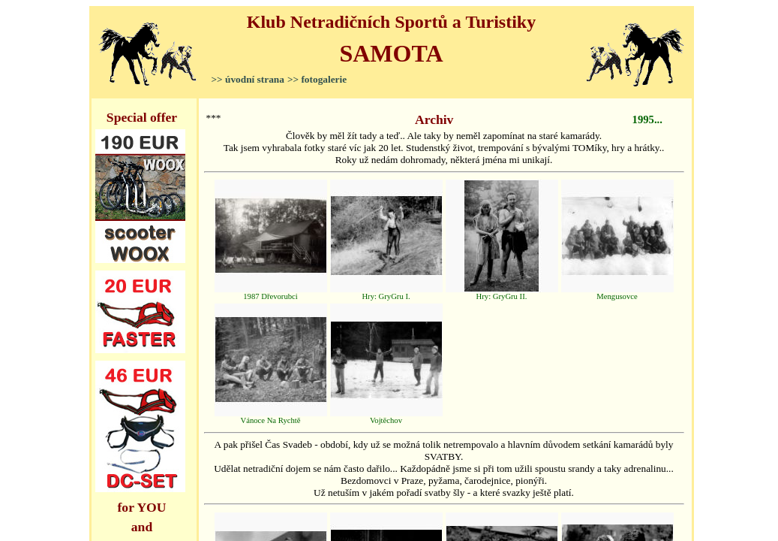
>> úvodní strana (248, 79)
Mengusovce (617, 293)
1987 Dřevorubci (271, 293)
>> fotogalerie (317, 79)
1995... (647, 119)
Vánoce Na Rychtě (271, 417)
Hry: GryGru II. (502, 293)
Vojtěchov (386, 417)
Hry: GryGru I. (386, 293)
